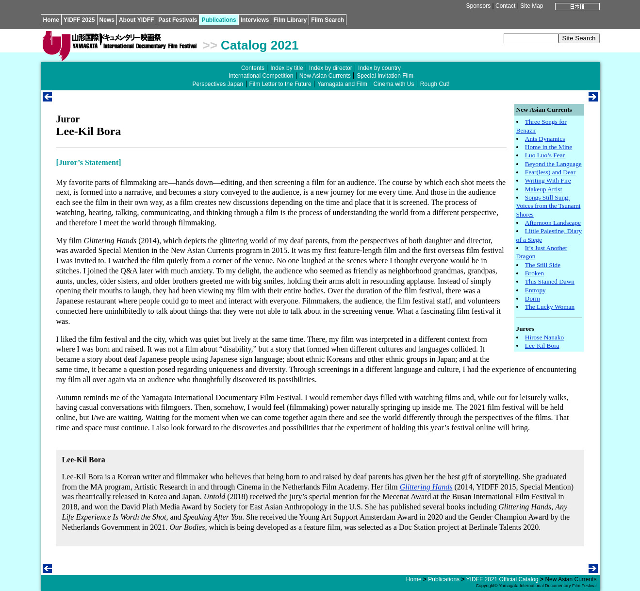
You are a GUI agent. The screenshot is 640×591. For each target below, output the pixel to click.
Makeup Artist (543, 189)
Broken (534, 273)
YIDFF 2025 (79, 20)
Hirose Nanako (544, 337)
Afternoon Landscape (553, 222)
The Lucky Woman (549, 306)
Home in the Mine (548, 147)
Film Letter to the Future (280, 84)
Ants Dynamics (545, 138)
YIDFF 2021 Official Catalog (502, 579)
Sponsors (478, 5)
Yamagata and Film (342, 84)
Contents (252, 68)
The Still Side (542, 265)
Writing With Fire (548, 180)
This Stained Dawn (549, 281)
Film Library (290, 20)
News (107, 20)
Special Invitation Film (385, 75)
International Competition (261, 75)
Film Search (327, 20)
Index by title (286, 68)
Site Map (531, 5)
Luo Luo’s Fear (545, 155)
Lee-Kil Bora (542, 345)
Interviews (255, 20)
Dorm (532, 298)
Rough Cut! (435, 84)
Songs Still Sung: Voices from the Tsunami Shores (548, 206)
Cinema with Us (393, 84)
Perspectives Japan (217, 84)
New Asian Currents (325, 75)
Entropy (535, 290)
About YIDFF (136, 20)
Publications (218, 20)
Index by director (330, 68)
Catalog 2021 (259, 45)
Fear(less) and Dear (550, 172)
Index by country (379, 68)
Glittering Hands (426, 487)
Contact (505, 5)
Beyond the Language (553, 164)
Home (51, 20)
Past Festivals (177, 20)
